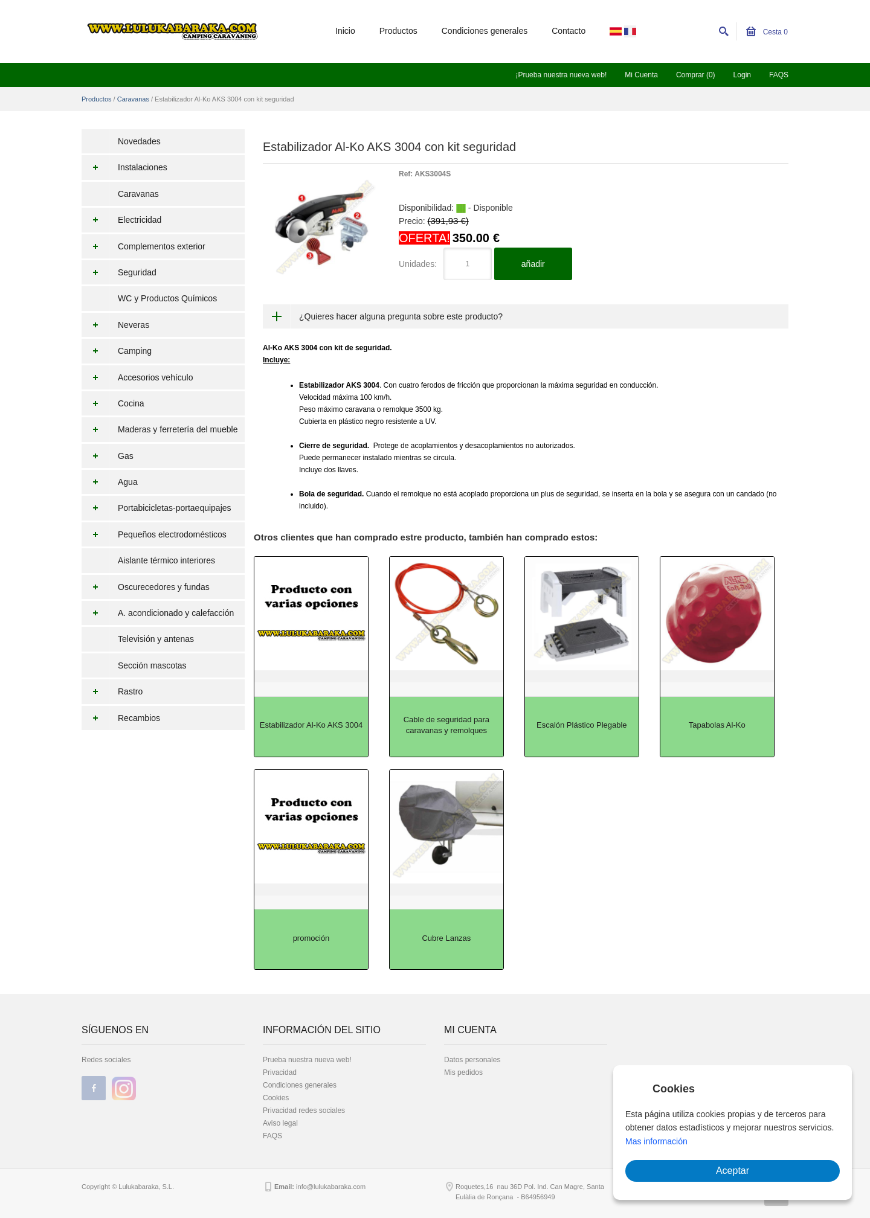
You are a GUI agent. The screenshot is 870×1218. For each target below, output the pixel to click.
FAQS (778, 75)
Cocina (113, 403)
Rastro (112, 691)
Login (742, 75)
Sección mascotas (152, 665)
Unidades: (418, 264)
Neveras (115, 325)
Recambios (121, 718)
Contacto (568, 31)
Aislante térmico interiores (166, 560)
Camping (117, 351)
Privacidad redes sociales (304, 1110)
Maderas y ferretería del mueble (159, 429)
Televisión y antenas (156, 639)
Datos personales (472, 1060)
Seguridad (119, 272)
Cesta (767, 32)
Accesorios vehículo (137, 377)
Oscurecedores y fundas (146, 587)
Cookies (276, 1098)
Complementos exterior (143, 246)
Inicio (345, 31)
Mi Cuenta (641, 75)
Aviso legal (280, 1123)
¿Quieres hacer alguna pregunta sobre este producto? (401, 316)
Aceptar (732, 1170)
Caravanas (133, 99)
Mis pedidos (463, 1072)
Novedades (139, 141)
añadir (533, 264)
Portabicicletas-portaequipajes (156, 508)
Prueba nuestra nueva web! (307, 1060)
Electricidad (121, 220)
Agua (110, 482)
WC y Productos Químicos (167, 298)
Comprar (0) (695, 75)
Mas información (656, 1141)
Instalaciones (124, 167)
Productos (398, 31)
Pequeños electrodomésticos (154, 534)
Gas (108, 456)
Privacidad (280, 1072)
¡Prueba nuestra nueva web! (561, 75)
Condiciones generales (484, 31)
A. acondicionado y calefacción (158, 613)
